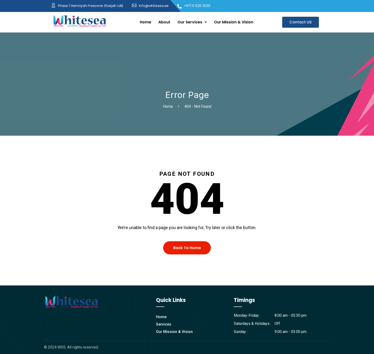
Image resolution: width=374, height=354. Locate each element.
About (164, 22)
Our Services (192, 22)
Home (145, 22)
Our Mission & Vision (233, 22)
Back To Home (187, 248)
